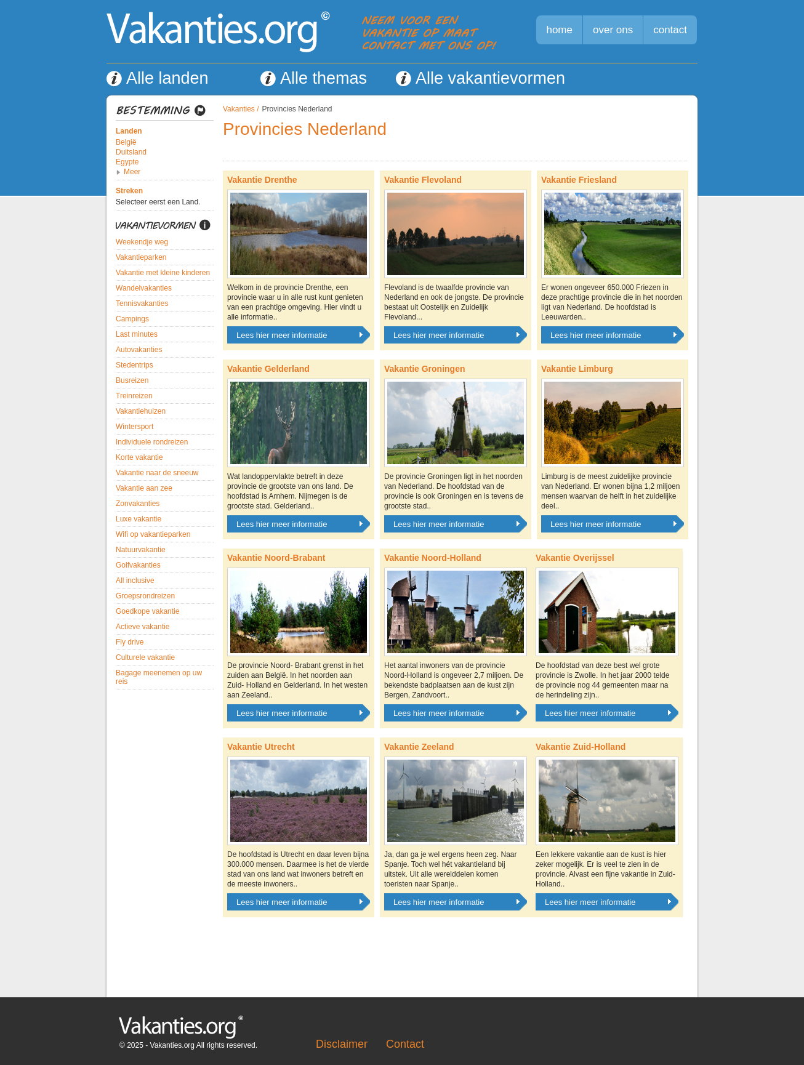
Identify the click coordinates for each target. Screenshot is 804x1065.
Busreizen (132, 380)
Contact (405, 1044)
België (126, 142)
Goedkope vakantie (147, 611)
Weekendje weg (142, 242)
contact (670, 30)
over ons (613, 30)
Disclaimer (342, 1044)
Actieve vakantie (142, 626)
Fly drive (129, 642)
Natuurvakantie (141, 549)
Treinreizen (134, 396)
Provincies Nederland (297, 109)
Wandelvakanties (144, 288)
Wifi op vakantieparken (153, 534)
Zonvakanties (137, 503)
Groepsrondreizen (145, 596)
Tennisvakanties (142, 303)
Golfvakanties (138, 565)
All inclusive (135, 580)
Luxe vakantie (138, 519)
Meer (132, 171)
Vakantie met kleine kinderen (163, 272)
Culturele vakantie (145, 657)
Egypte (127, 162)
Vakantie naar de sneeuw (157, 472)
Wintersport (134, 426)
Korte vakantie (139, 457)
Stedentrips (134, 365)
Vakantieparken (141, 257)
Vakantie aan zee (144, 488)
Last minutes (137, 334)
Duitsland (131, 152)
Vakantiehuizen (141, 411)
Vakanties (239, 109)
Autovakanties (139, 349)
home (559, 30)
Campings (132, 319)
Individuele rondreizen (152, 442)
